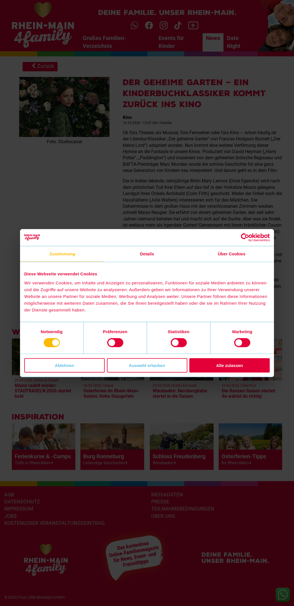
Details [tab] (147, 253)
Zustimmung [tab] (62, 253)
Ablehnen (64, 365)
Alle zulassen (229, 365)
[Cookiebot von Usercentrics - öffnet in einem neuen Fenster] (245, 237)
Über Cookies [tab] (231, 253)
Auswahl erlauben (147, 365)
